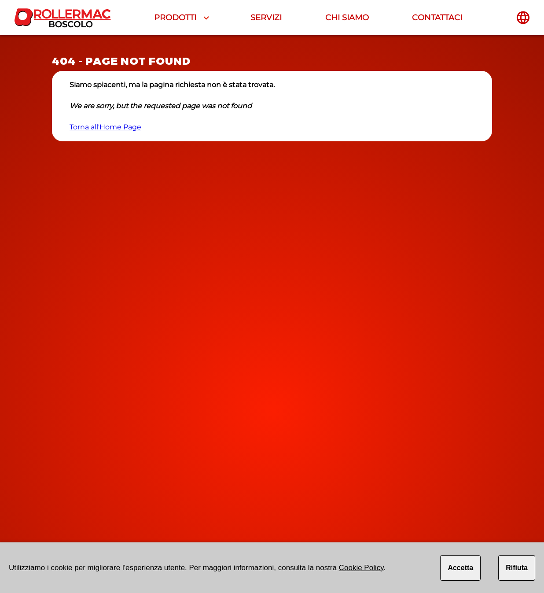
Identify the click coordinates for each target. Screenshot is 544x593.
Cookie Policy (361, 568)
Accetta (460, 567)
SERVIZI (266, 17)
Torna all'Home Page (105, 127)
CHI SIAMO (347, 17)
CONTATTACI (437, 17)
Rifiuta (517, 567)
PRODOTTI (175, 17)
